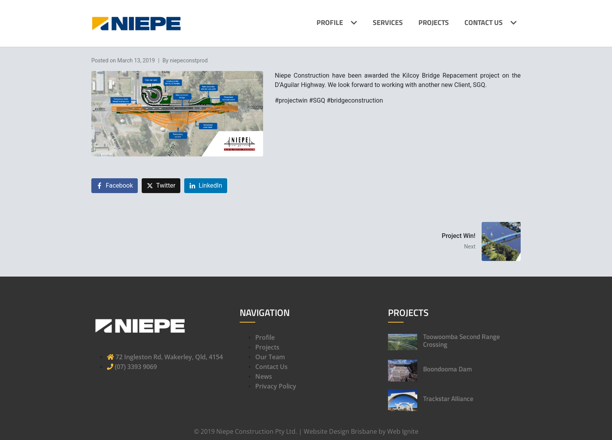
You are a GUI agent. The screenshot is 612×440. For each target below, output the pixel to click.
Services (388, 22)
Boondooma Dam (447, 369)
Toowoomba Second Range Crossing (461, 341)
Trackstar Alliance (448, 399)
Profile (330, 22)
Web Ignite (402, 431)
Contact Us (483, 22)
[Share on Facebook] (114, 185)
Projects (433, 22)
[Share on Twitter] (161, 185)
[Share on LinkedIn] (205, 185)
